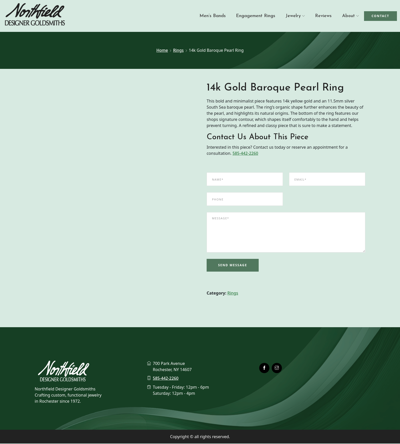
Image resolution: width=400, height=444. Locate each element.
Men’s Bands (212, 16)
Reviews (323, 16)
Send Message (232, 265)
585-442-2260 (246, 154)
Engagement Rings (255, 16)
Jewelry (293, 16)
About (348, 16)
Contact (381, 16)
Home (162, 50)
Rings (178, 50)
